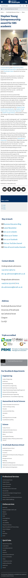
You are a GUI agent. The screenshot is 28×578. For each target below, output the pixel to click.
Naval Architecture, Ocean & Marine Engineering (13, 396)
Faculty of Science (6, 427)
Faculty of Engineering (7, 379)
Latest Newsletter (10, 228)
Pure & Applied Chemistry (8, 436)
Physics (4, 434)
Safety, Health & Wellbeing (8, 499)
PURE (4, 516)
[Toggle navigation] (2, 2)
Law (3, 415)
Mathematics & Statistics (8, 432)
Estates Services (6, 482)
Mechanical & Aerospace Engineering (11, 394)
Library (4, 558)
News (23, 12)
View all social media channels (15, 247)
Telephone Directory (7, 524)
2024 (4, 208)
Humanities (5, 413)
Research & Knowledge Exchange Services (12, 493)
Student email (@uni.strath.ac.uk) (9, 509)
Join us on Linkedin (10, 232)
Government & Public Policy (8, 411)
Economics (5, 452)
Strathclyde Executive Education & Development (13, 465)
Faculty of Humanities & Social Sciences (11, 404)
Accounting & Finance (7, 450)
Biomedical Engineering (8, 383)
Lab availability (6, 522)
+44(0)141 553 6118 (8, 283)
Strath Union (5, 565)
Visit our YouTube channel (12, 243)
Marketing (5, 460)
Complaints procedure (7, 561)
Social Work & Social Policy (8, 419)
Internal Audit (5, 490)
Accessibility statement (7, 548)
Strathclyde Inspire (9, 71)
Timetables (5, 520)
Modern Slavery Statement (8, 554)
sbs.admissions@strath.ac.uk (11, 287)
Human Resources (6, 486)
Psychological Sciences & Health (9, 417)
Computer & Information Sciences (10, 430)
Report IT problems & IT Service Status (11, 527)
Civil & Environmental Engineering (10, 387)
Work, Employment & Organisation (10, 467)
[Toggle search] (26, 2)
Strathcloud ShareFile (7, 563)
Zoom (4, 535)
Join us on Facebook (10, 239)
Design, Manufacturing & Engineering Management (14, 390)
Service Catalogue (6, 529)
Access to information (7, 556)
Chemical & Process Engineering (9, 385)
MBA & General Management (9, 462)
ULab (4, 531)
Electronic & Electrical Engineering (10, 392)
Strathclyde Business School (11, 9)
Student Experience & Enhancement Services (12, 497)
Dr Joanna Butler (5, 67)
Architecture (5, 381)
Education (5, 408)
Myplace (4, 511)
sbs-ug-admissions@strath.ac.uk (13, 274)
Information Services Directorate (10, 488)
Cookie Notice (6, 545)
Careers (4, 567)
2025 (4, 207)
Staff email (5, 507)
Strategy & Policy (6, 495)
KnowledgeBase (6, 518)
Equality (4, 550)
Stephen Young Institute (9, 112)
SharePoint (5, 533)
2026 (4, 205)
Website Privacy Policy (7, 543)
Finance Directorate (7, 484)
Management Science (7, 458)
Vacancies (5, 552)
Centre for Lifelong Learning (9, 406)
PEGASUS (5, 514)
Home (2, 12)
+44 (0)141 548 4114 (8, 270)
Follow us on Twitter (10, 236)
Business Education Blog (12, 224)
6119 (17, 283)
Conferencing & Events (7, 480)
